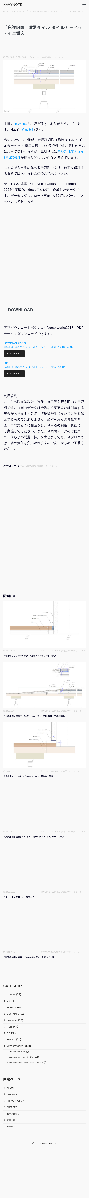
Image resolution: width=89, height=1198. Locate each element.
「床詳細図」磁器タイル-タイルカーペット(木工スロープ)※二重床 (42, 726)
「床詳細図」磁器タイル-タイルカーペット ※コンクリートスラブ (42, 847)
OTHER (12, 1057)
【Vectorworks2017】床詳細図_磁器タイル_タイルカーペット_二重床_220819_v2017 (42, 351)
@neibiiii (28, 129)
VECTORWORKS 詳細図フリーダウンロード (59, 11)
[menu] (83, 4)
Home (6, 11)
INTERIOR (14, 1040)
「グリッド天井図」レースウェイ (23, 907)
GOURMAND (15, 1031)
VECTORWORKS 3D (20, 1082)
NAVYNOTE (16, 4)
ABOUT (12, 1123)
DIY (9, 1014)
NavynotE (21, 124)
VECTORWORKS (23, 11)
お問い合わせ (15, 1157)
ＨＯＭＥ (12, 1174)
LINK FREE (14, 1131)
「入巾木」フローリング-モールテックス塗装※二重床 (35, 786)
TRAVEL (12, 1065)
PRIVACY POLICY (18, 1140)
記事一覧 (12, 1166)
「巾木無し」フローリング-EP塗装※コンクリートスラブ (37, 666)
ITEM (10, 1048)
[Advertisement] (44, 262)
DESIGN (12, 1006)
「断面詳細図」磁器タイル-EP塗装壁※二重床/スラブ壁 (36, 967)
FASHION (13, 1023)
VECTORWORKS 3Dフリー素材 (26, 1089)
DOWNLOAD (16, 361)
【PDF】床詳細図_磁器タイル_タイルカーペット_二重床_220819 (37, 374)
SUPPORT (14, 1149)
